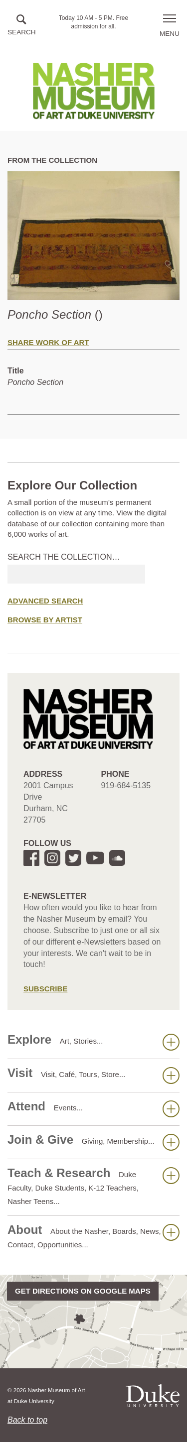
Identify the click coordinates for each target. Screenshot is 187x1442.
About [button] (93, 1236)
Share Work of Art (48, 342)
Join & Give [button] (93, 1142)
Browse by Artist (44, 619)
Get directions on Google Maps (83, 1291)
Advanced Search (45, 601)
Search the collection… (63, 557)
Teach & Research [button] (93, 1185)
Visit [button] (93, 1075)
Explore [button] (93, 1042)
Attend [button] (93, 1108)
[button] (21, 25)
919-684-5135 (126, 785)
